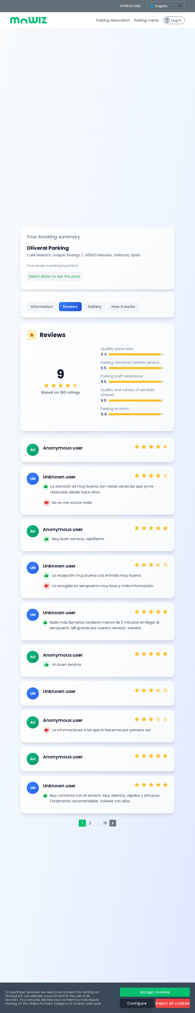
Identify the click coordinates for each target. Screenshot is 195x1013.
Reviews (70, 306)
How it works (123, 306)
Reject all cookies (173, 1003)
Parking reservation (113, 20)
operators (130, 6)
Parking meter (146, 20)
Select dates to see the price (54, 276)
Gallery (94, 306)
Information (42, 306)
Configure (137, 1003)
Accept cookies (155, 992)
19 (105, 823)
